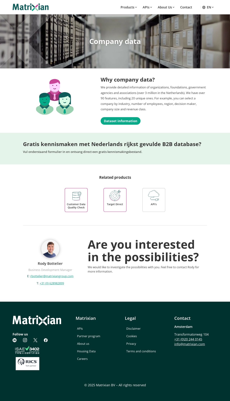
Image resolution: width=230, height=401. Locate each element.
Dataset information (120, 121)
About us (165, 7)
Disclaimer (133, 329)
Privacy (131, 344)
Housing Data (86, 351)
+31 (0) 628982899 (52, 283)
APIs (146, 7)
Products (127, 7)
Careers (82, 359)
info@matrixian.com (189, 344)
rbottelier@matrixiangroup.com (51, 276)
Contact (186, 7)
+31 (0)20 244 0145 (188, 339)
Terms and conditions (141, 351)
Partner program (88, 336)
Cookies (131, 336)
